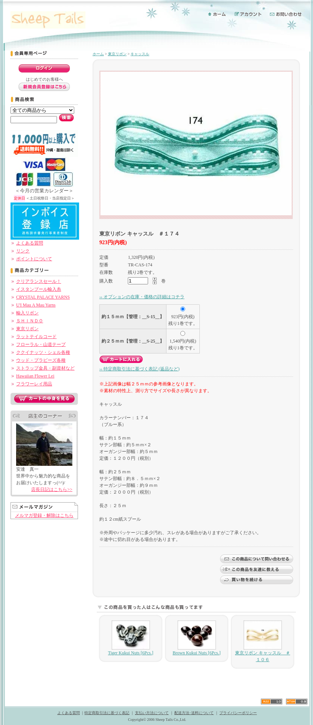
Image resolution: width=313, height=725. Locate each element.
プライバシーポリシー (238, 713)
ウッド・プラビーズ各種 (41, 360)
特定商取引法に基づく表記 (106, 713)
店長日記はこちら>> (51, 489)
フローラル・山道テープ (41, 344)
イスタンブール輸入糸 (38, 289)
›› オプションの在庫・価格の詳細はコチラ (141, 296)
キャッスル (139, 54)
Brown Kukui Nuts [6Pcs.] (197, 638)
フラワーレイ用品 (34, 384)
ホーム (98, 54)
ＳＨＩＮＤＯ (29, 320)
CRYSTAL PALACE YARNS (43, 297)
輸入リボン (27, 313)
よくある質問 (29, 243)
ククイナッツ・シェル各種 (43, 352)
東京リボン (27, 328)
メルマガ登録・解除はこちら (44, 515)
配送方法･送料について (194, 713)
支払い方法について (152, 713)
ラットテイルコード (36, 336)
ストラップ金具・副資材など (45, 368)
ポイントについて (34, 258)
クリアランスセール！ (38, 281)
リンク (23, 251)
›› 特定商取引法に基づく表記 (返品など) (139, 369)
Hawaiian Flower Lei (35, 376)
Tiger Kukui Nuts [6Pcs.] (130, 638)
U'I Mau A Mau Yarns (35, 305)
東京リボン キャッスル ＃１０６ (262, 641)
